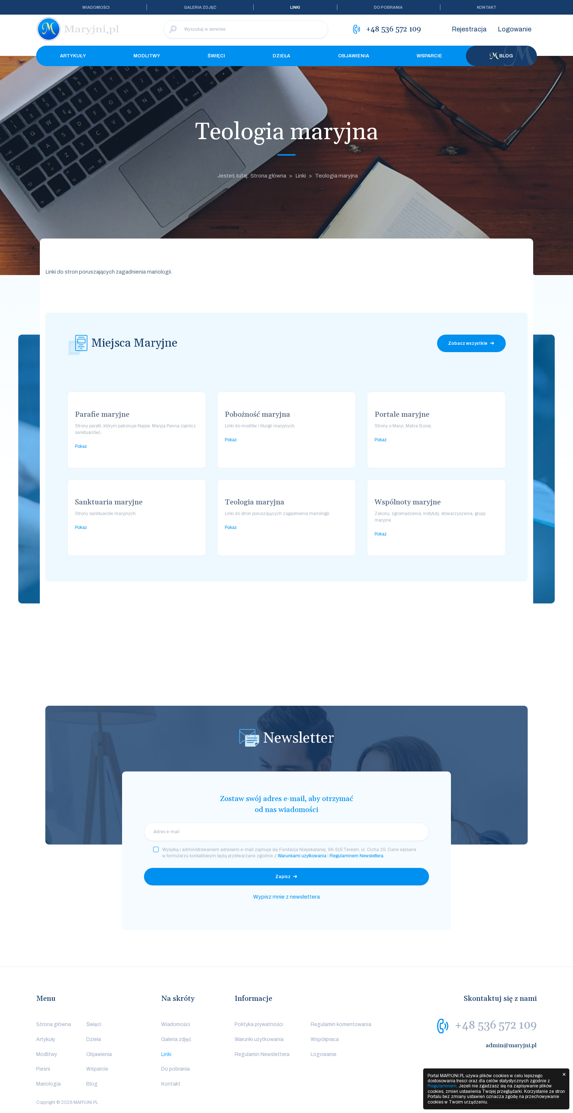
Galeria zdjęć (200, 7)
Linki (295, 7)
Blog (501, 56)
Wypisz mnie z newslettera (286, 897)
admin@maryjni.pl (511, 1045)
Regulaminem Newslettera (356, 855)
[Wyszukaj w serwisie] (246, 29)
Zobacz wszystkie (467, 343)
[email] (286, 832)
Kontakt (486, 7)
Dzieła (281, 55)
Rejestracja (469, 29)
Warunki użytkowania (259, 1039)
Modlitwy (146, 55)
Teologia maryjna (336, 176)
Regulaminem (442, 1086)
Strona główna (53, 1024)
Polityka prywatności (259, 1024)
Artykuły (73, 55)
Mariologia (48, 1084)
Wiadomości (96, 7)
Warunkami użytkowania (302, 855)
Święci (216, 55)
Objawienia (353, 55)
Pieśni (43, 1069)
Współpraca (325, 1039)
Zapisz (283, 876)
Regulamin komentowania (341, 1024)
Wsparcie (429, 55)
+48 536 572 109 (496, 1025)
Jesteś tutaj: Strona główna (251, 176)
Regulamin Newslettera (262, 1054)
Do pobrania (388, 7)
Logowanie (514, 29)
